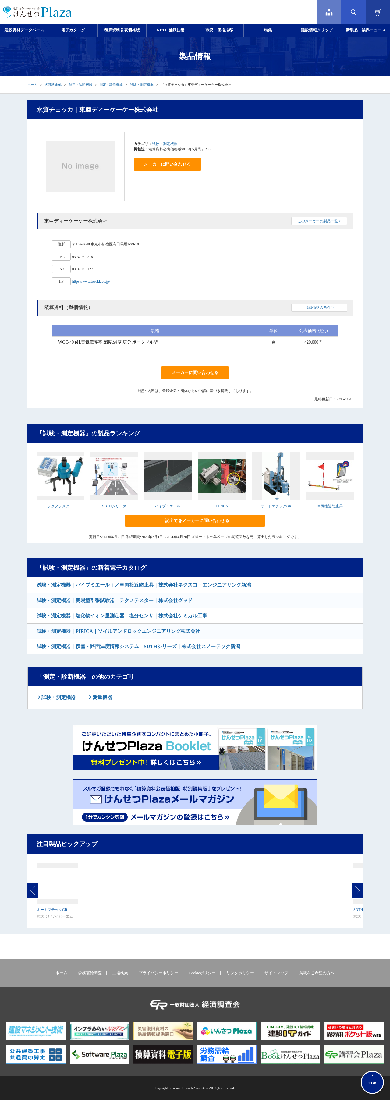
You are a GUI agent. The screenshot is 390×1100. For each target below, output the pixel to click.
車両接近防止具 (330, 506)
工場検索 (120, 973)
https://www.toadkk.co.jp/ (91, 281)
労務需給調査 (90, 973)
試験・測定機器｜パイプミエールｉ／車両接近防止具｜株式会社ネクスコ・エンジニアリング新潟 (144, 584)
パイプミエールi (168, 506)
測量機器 (101, 697)
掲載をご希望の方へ (317, 973)
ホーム (32, 84)
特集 (268, 30)
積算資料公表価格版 (122, 30)
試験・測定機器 (142, 84)
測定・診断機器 (80, 84)
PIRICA (222, 506)
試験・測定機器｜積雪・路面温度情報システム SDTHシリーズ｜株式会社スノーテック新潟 (138, 646)
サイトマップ (276, 973)
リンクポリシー (240, 973)
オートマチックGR (276, 506)
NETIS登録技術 (170, 30)
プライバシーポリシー (158, 973)
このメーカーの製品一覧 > (319, 221)
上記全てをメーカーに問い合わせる (195, 520)
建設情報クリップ (317, 30)
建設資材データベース (24, 30)
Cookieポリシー (202, 973)
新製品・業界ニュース (365, 30)
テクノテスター (60, 506)
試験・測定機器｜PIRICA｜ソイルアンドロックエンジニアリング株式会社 (118, 631)
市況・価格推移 (219, 30)
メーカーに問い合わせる (167, 164)
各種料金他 (53, 84)
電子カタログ (73, 30)
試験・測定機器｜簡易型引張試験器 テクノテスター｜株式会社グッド (115, 600)
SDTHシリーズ (114, 506)
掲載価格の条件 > (319, 307)
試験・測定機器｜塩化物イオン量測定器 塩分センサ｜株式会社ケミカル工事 (122, 615)
